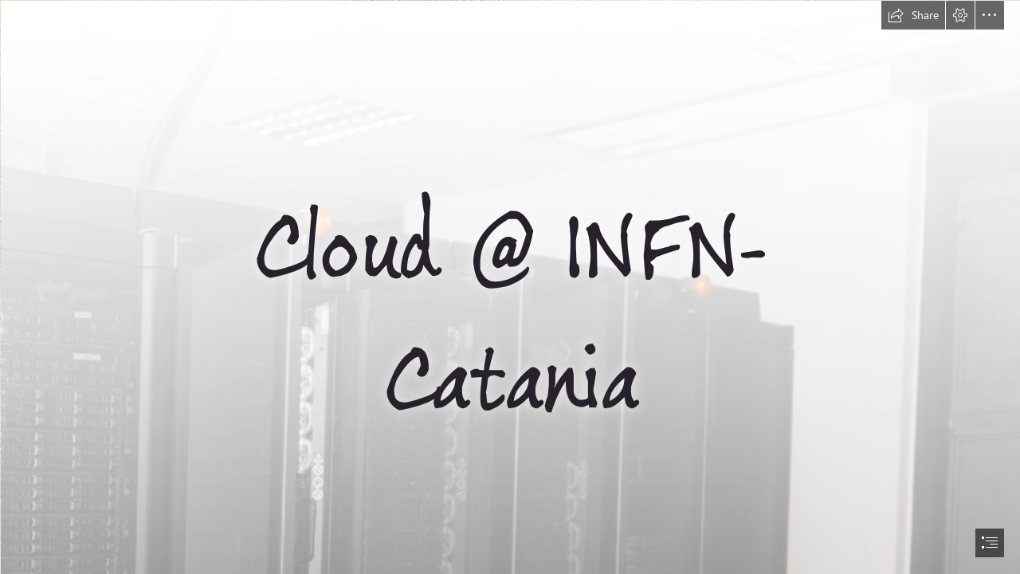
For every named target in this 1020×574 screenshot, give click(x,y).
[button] (913, 15)
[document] (510, 287)
